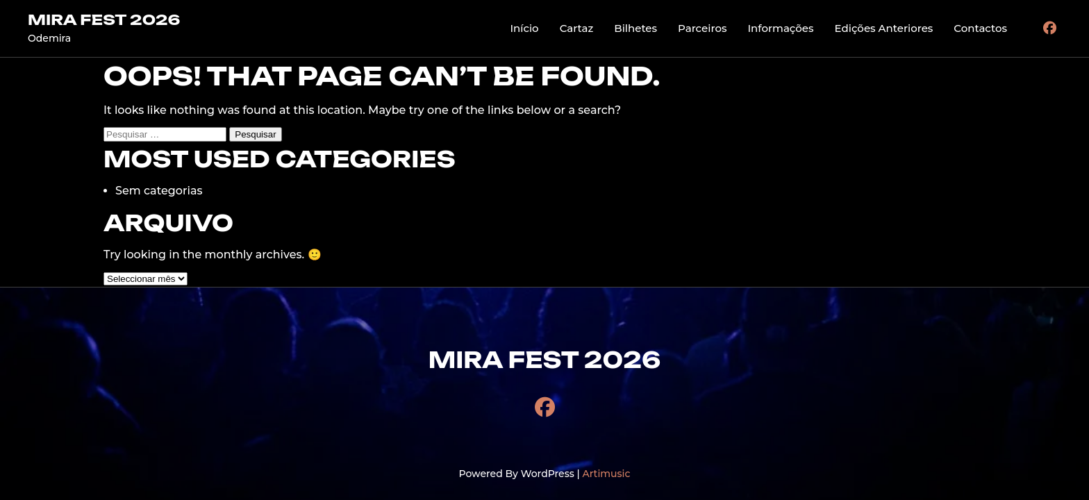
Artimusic (606, 473)
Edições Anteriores (884, 28)
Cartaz (577, 28)
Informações (780, 28)
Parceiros (702, 28)
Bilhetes (635, 28)
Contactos (980, 28)
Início (524, 28)
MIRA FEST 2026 (104, 19)
